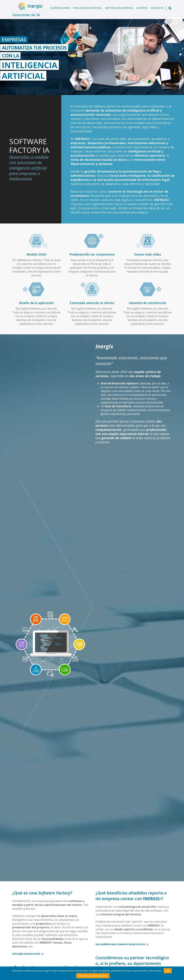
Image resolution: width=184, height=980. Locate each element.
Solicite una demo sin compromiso (134, 875)
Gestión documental (119, 8)
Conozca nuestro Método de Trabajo (37, 607)
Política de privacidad (93, 975)
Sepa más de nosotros (27, 532)
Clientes (142, 8)
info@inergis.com (82, 958)
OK (167, 970)
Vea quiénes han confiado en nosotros (121, 523)
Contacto (157, 8)
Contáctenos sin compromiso (116, 586)
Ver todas (162, 892)
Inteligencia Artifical (87, 8)
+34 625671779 (89, 953)
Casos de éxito (38, 677)
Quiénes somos (60, 8)
